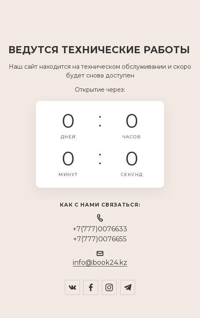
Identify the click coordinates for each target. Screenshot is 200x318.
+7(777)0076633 (100, 229)
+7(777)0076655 (100, 239)
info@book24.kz (100, 262)
